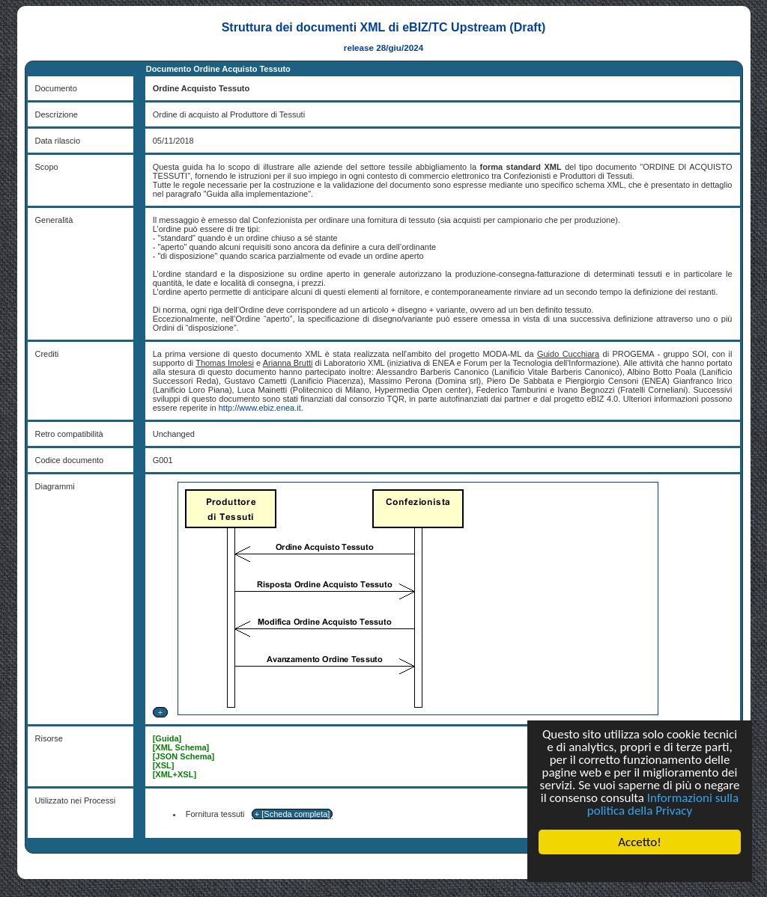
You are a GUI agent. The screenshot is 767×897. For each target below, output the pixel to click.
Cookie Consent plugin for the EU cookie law (639, 868)
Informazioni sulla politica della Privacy (663, 804)
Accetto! (639, 842)
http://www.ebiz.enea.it (260, 407)
